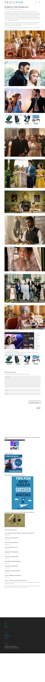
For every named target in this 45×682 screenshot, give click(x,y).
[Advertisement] (14, 423)
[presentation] (13, 398)
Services (6, 627)
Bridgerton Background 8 (10, 246)
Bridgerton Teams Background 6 (11, 189)
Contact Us (6, 634)
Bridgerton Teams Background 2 (11, 61)
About (5, 623)
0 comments (19, 9)
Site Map (6, 644)
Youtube (6, 638)
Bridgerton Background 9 (10, 273)
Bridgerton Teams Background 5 (11, 158)
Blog (5, 624)
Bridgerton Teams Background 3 (11, 88)
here (25, 353)
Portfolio (6, 626)
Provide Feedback (7, 635)
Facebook (6, 636)
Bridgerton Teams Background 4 (11, 127)
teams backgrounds (36, 27)
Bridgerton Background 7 (10, 215)
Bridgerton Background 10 (11, 304)
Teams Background (13, 9)
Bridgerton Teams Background (11, 29)
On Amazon (9, 123)
